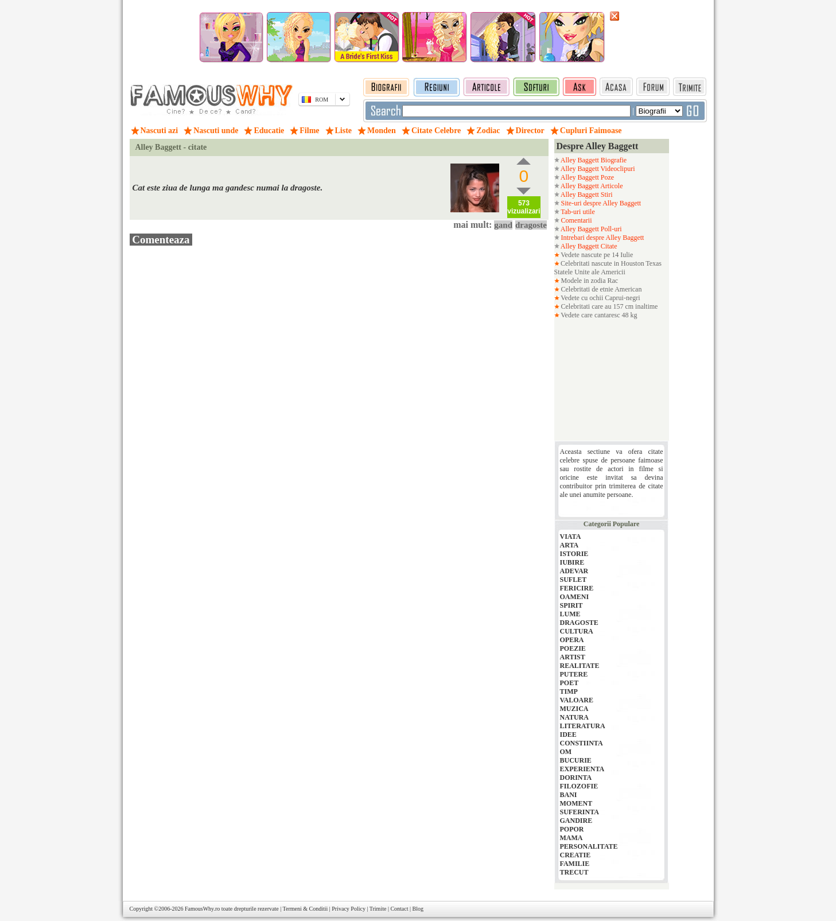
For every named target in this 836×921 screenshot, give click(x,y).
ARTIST (572, 657)
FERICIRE (577, 588)
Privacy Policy (348, 909)
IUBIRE (572, 562)
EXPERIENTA (582, 769)
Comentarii (575, 220)
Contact (399, 909)
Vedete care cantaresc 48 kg (598, 315)
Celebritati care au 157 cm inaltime (608, 306)
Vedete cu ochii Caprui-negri (599, 298)
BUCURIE (576, 760)
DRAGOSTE (579, 623)
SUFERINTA (579, 812)
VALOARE (576, 700)
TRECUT (574, 872)
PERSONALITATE (589, 846)
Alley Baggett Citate (588, 246)
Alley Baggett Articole (591, 186)
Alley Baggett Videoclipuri (597, 169)
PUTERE (574, 674)
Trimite (378, 909)
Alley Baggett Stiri (586, 195)
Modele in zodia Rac (589, 281)
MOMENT (576, 803)
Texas (654, 263)
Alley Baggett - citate (171, 147)
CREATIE (575, 855)
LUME (570, 614)
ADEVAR (574, 571)
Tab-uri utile (577, 212)
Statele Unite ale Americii (589, 272)
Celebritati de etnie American (600, 289)
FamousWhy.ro (202, 909)
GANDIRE (576, 821)
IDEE (568, 734)
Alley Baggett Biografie (593, 160)
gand (503, 225)
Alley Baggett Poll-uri (590, 229)
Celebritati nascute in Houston (602, 263)
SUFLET (573, 580)
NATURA (574, 717)
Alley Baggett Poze (587, 177)
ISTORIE (574, 554)
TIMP (569, 691)
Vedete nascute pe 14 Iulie (596, 255)
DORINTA (576, 778)
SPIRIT (571, 605)
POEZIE (573, 648)
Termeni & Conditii (305, 909)
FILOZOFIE (579, 786)
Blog (418, 909)
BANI (568, 795)
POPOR (572, 829)
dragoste (531, 225)
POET (569, 683)
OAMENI (574, 597)
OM (566, 752)
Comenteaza (161, 240)
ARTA (569, 545)
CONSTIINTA (581, 743)
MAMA (571, 838)
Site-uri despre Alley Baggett (600, 203)
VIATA (570, 537)
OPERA (572, 640)
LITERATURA (582, 726)
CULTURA (576, 631)
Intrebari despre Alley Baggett (601, 238)
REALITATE (580, 666)
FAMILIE (575, 864)
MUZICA (574, 709)
